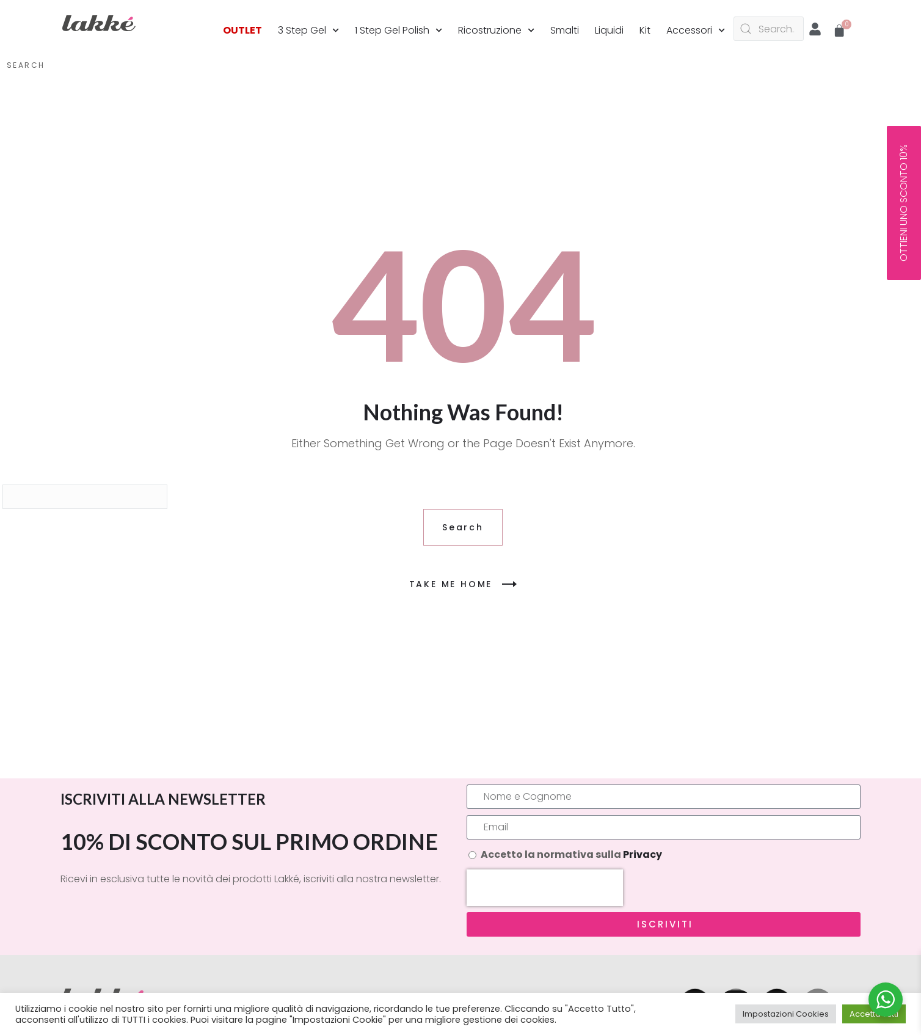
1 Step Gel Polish (398, 30)
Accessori (695, 30)
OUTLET (242, 30)
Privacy (642, 854)
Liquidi (609, 30)
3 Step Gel (308, 30)
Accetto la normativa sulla (571, 854)
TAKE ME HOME (463, 584)
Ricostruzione (496, 30)
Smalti (564, 30)
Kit (644, 30)
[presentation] (545, 887)
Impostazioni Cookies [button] (786, 1014)
